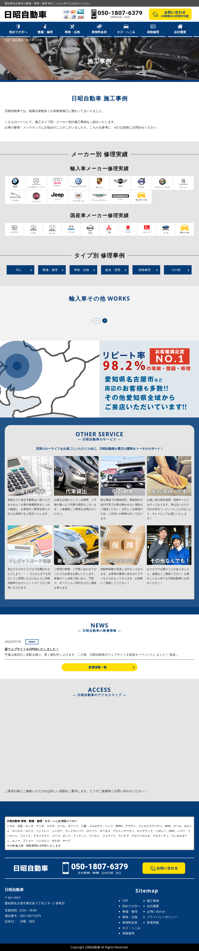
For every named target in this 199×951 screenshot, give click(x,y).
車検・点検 (72, 32)
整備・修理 (45, 32)
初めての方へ (18, 32)
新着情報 (153, 922)
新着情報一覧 (98, 667)
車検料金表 (99, 32)
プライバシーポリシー (162, 917)
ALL (18, 270)
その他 (175, 270)
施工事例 (153, 901)
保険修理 (153, 32)
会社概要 (180, 32)
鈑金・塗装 (113, 270)
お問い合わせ (156, 911)
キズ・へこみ (126, 32)
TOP (125, 901)
